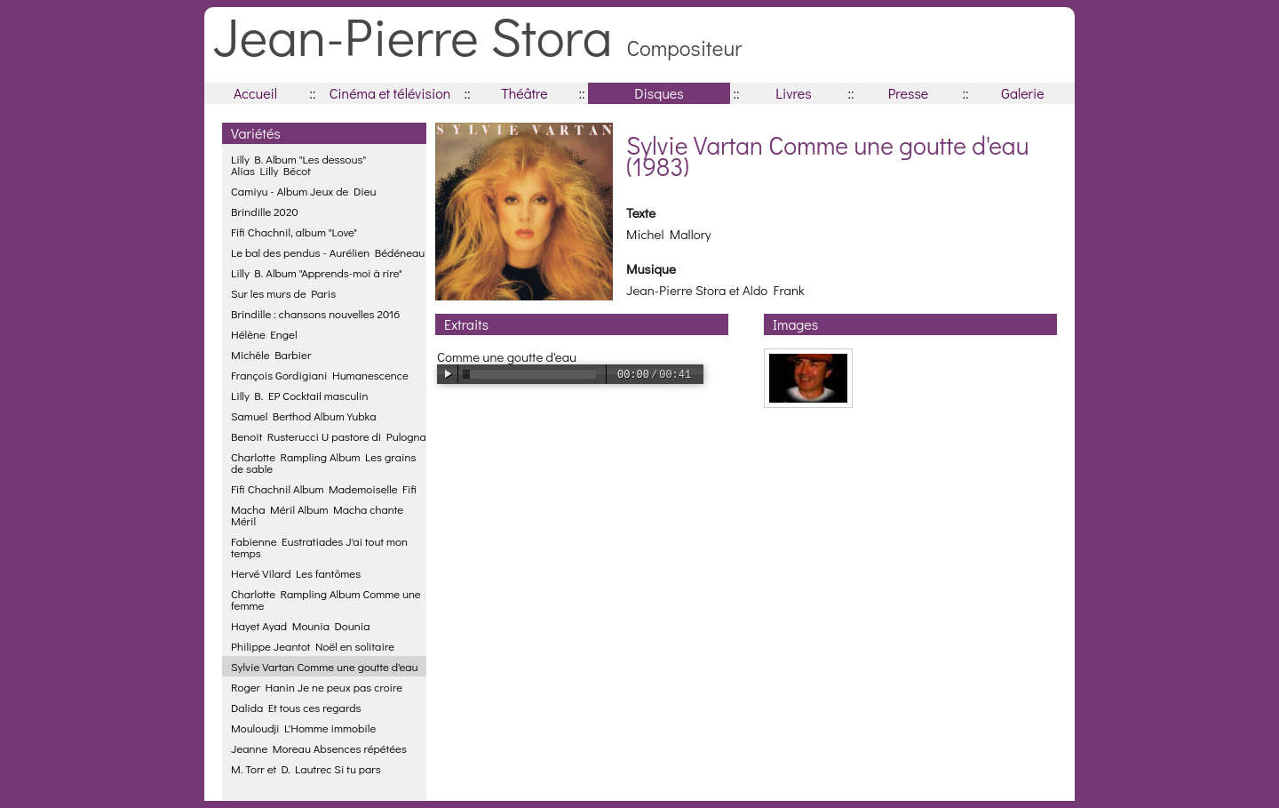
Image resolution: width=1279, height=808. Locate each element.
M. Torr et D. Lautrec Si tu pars (306, 768)
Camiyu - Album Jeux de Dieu (304, 190)
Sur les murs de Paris (283, 292)
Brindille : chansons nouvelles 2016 (315, 313)
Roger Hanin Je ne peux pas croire (316, 686)
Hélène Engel (264, 333)
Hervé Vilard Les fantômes (296, 572)
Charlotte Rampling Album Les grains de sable (323, 462)
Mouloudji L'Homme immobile (303, 727)
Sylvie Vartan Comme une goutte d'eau (324, 666)
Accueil (255, 93)
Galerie (1022, 93)
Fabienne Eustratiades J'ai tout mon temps (319, 546)
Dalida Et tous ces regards (296, 707)
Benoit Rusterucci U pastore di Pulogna (328, 436)
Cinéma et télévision (390, 93)
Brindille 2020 (264, 211)
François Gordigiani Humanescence (320, 374)
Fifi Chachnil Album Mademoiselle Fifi (324, 488)
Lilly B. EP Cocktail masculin (299, 395)
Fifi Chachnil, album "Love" (294, 231)
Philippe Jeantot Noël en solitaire (312, 645)
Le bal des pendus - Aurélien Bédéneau (328, 252)
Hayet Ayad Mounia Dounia (300, 625)
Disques (658, 93)
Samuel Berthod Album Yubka (303, 415)
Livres (793, 93)
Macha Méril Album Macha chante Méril (317, 514)
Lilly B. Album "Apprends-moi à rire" (316, 272)
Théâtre (524, 93)
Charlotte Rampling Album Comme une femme (326, 599)
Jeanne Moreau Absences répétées (319, 748)
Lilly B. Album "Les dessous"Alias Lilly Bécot (298, 164)
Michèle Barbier (271, 354)
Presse (908, 93)
